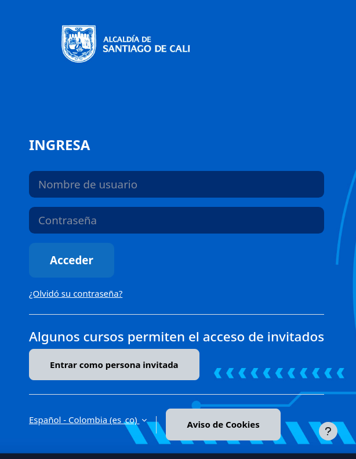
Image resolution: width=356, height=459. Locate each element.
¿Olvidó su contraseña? (75, 293)
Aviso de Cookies (223, 424)
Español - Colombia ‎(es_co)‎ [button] (84, 419)
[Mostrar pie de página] (328, 431)
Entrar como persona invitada (114, 364)
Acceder (71, 260)
